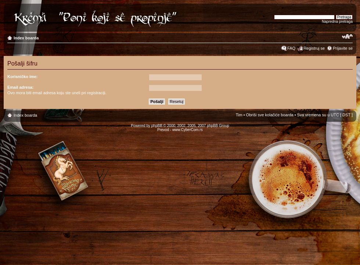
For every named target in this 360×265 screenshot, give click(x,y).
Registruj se (314, 48)
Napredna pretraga (337, 22)
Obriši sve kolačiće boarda (270, 115)
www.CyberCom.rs (187, 130)
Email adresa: (20, 87)
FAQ (291, 48)
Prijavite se (343, 48)
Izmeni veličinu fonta (347, 36)
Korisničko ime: (22, 76)
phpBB (156, 126)
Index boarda (26, 38)
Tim (239, 115)
